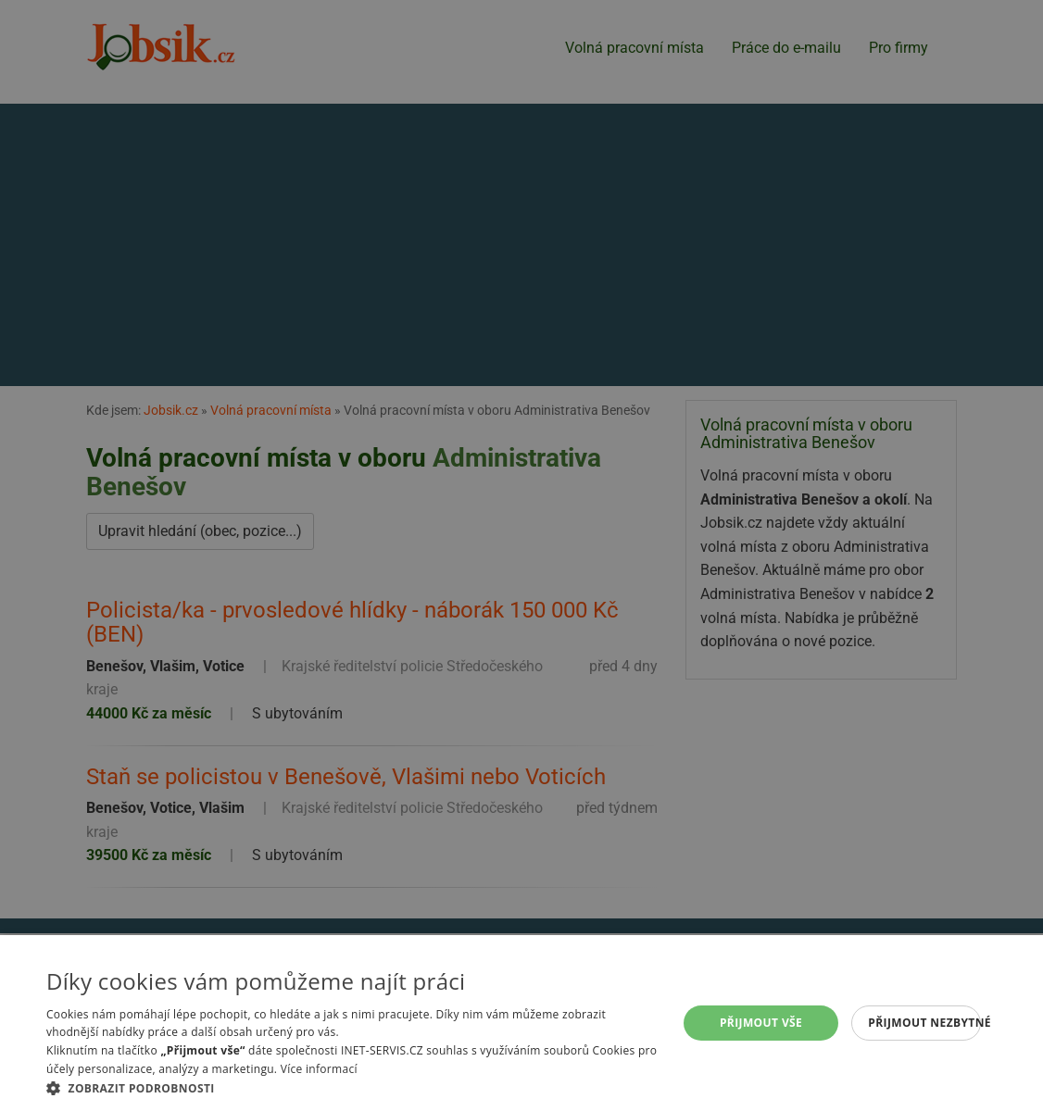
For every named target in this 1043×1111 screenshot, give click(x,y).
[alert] (521, 555)
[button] (352, 1088)
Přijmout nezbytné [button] (924, 1022)
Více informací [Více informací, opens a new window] (319, 1069)
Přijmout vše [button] (761, 1022)
